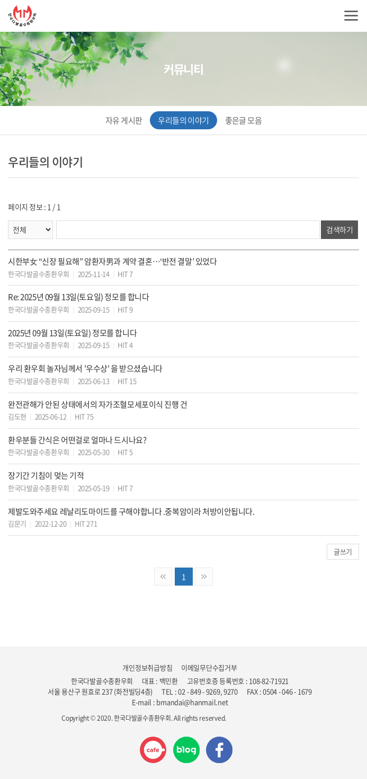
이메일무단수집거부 (209, 667)
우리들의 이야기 (183, 120)
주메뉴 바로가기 (0, 0)
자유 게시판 (123, 120)
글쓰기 (343, 551)
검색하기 (339, 229)
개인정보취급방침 (147, 667)
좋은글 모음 (243, 120)
